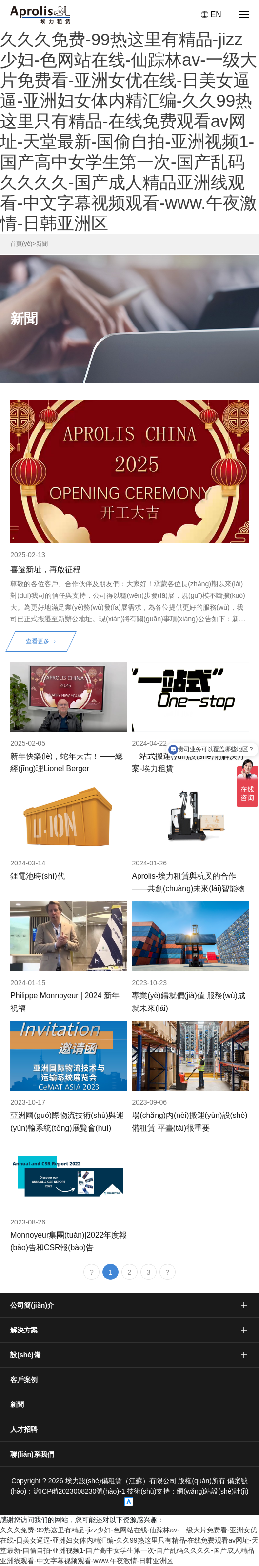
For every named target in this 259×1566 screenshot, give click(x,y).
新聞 (42, 243)
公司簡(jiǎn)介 (32, 1305)
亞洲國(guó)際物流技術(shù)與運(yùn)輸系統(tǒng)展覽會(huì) (67, 1121)
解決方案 (24, 1330)
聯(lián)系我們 (32, 1454)
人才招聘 (24, 1429)
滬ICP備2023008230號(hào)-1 (80, 1491)
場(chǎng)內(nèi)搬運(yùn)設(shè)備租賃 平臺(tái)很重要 (189, 1121)
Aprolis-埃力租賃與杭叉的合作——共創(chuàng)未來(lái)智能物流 (188, 883)
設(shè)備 (25, 1355)
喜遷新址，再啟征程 (45, 569)
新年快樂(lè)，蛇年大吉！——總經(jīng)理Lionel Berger (66, 762)
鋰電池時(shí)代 (37, 876)
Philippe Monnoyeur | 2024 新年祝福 (64, 1001)
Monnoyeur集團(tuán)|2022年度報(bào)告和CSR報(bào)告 (68, 1241)
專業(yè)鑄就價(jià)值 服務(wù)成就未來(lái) (188, 1001)
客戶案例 (24, 1380)
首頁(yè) (21, 243)
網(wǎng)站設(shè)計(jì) (212, 1491)
